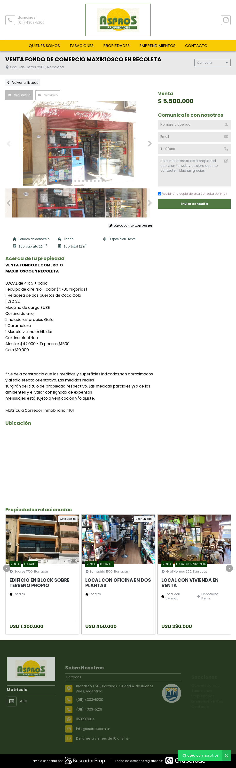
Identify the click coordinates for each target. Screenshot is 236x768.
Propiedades (116, 45)
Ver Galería (19, 95)
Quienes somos (44, 45)
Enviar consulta (194, 204)
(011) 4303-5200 (31, 22)
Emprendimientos (157, 45)
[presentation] (6, 568)
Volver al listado (23, 82)
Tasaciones (82, 45)
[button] (150, 143)
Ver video (48, 95)
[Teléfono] (194, 149)
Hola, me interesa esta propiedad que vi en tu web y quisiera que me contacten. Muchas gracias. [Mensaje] (194, 171)
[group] (79, 143)
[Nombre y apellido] (194, 125)
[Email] (194, 137)
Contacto (196, 45)
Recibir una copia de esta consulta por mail (192, 194)
